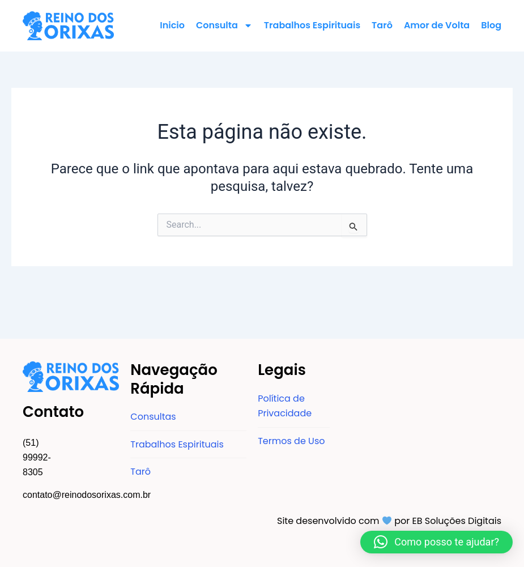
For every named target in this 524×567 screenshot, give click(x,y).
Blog (491, 25)
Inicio (172, 25)
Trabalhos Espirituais (312, 25)
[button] (436, 542)
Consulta (224, 25)
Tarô (382, 25)
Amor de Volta (437, 25)
